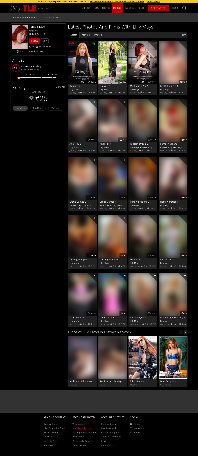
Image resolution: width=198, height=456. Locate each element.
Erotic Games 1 (108, 201)
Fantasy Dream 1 (169, 143)
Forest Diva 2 (137, 259)
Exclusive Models (52, 432)
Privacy (105, 441)
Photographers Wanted (84, 432)
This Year (56, 108)
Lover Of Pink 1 (108, 317)
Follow (34, 40)
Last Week (20, 108)
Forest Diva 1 (167, 259)
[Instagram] (137, 428)
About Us (48, 445)
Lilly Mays (74, 89)
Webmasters (78, 424)
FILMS (96, 8)
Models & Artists (31, 17)
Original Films (50, 424)
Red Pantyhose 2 (139, 317)
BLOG (141, 8)
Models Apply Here (81, 428)
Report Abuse (79, 445)
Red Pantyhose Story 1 (172, 317)
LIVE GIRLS (130, 8)
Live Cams (49, 436)
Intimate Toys (50, 441)
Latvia (34, 30)
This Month (38, 108)
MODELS (117, 8)
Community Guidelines (83, 441)
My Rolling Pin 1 (169, 85)
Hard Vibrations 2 (140, 201)
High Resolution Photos (55, 428)
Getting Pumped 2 (80, 259)
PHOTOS (106, 8)
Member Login (108, 424)
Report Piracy (108, 445)
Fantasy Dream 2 (139, 143)
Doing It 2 (75, 85)
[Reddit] (135, 432)
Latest (73, 34)
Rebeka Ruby (146, 147)
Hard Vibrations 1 (170, 201)
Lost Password (108, 428)
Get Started (158, 8)
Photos (98, 34)
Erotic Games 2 (78, 201)
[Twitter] (135, 424)
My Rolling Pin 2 (139, 85)
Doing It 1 (105, 85)
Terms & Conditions (111, 436)
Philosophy (78, 436)
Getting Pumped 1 (110, 259)
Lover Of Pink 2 (78, 317)
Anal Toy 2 (75, 143)
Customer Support (110, 432)
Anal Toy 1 (105, 143)
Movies (86, 34)
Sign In (175, 8)
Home (16, 17)
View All (60, 86)
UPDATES (86, 8)
